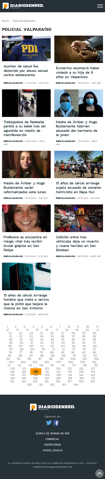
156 (58, 381)
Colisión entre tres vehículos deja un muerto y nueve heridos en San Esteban (77, 243)
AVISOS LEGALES (53, 450)
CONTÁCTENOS (52, 445)
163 (64, 384)
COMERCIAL (52, 439)
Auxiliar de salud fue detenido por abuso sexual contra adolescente (26, 70)
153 (24, 381)
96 (29, 359)
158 (81, 381)
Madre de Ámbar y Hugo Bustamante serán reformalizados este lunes (25, 187)
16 (47, 330)
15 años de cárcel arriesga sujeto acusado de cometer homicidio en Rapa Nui (78, 187)
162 (52, 384)
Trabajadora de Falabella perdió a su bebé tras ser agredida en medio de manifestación (25, 128)
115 (52, 365)
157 (70, 381)
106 (46, 362)
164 (76, 384)
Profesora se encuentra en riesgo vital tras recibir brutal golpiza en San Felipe (25, 243)
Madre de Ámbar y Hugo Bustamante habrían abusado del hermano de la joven (76, 128)
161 (41, 384)
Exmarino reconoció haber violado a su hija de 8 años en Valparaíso (78, 72)
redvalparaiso (13, 83)
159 (93, 381)
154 (35, 381)
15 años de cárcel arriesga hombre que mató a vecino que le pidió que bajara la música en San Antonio (26, 302)
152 (12, 381)
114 (41, 365)
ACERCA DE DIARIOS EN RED (52, 433)
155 (46, 381)
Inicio (5, 20)
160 (29, 384)
